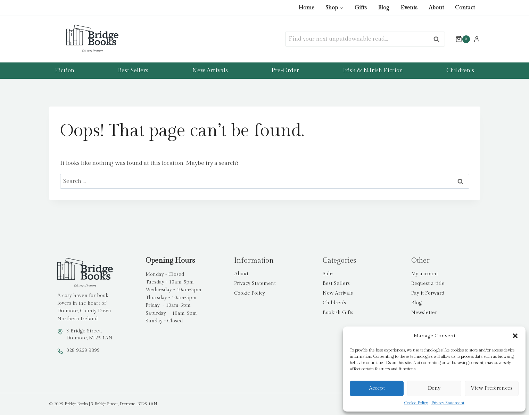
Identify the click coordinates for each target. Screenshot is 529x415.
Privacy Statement (447, 402)
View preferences (492, 388)
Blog (383, 8)
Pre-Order (285, 70)
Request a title (428, 283)
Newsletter (424, 312)
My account (424, 274)
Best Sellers (133, 70)
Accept (377, 388)
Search (438, 39)
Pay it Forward (427, 293)
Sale (328, 274)
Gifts (361, 8)
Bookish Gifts (338, 312)
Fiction (64, 70)
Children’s (460, 70)
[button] (515, 335)
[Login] (476, 38)
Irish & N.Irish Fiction (373, 70)
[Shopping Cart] (459, 39)
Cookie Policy (416, 402)
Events (409, 8)
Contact (465, 8)
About (436, 8)
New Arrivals (210, 70)
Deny (434, 388)
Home (306, 8)
